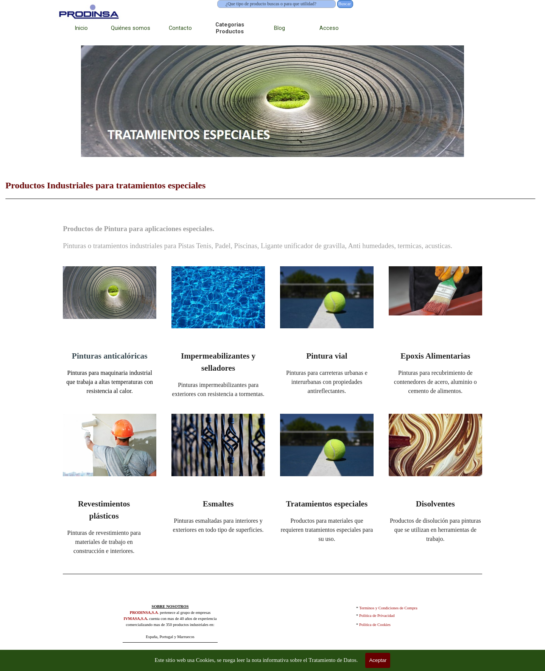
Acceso (329, 28)
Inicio (81, 28)
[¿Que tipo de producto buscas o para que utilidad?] (276, 4)
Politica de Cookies (375, 625)
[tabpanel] (272, 237)
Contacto (180, 28)
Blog (279, 28)
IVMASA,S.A (135, 619)
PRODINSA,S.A (144, 612)
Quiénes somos (130, 28)
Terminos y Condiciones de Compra (388, 608)
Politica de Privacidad (377, 616)
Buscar (344, 3)
